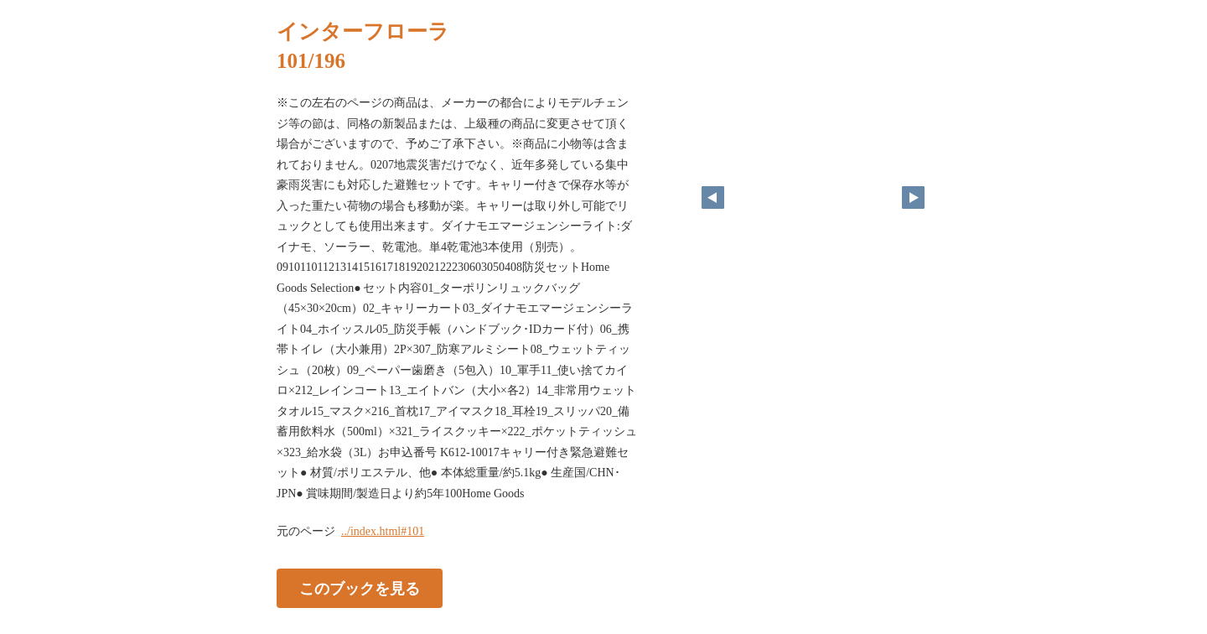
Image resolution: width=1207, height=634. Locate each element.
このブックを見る (359, 588)
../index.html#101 (382, 531)
